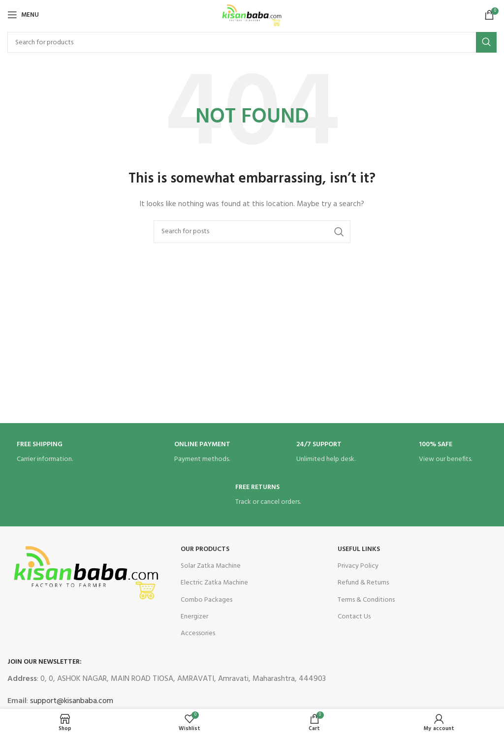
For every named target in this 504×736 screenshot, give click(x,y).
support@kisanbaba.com (70, 701)
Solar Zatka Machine (211, 566)
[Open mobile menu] (23, 15)
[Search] (252, 42)
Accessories (198, 633)
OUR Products (205, 549)
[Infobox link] (68, 452)
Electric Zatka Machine (214, 582)
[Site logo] (252, 15)
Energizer (194, 616)
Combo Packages (206, 600)
